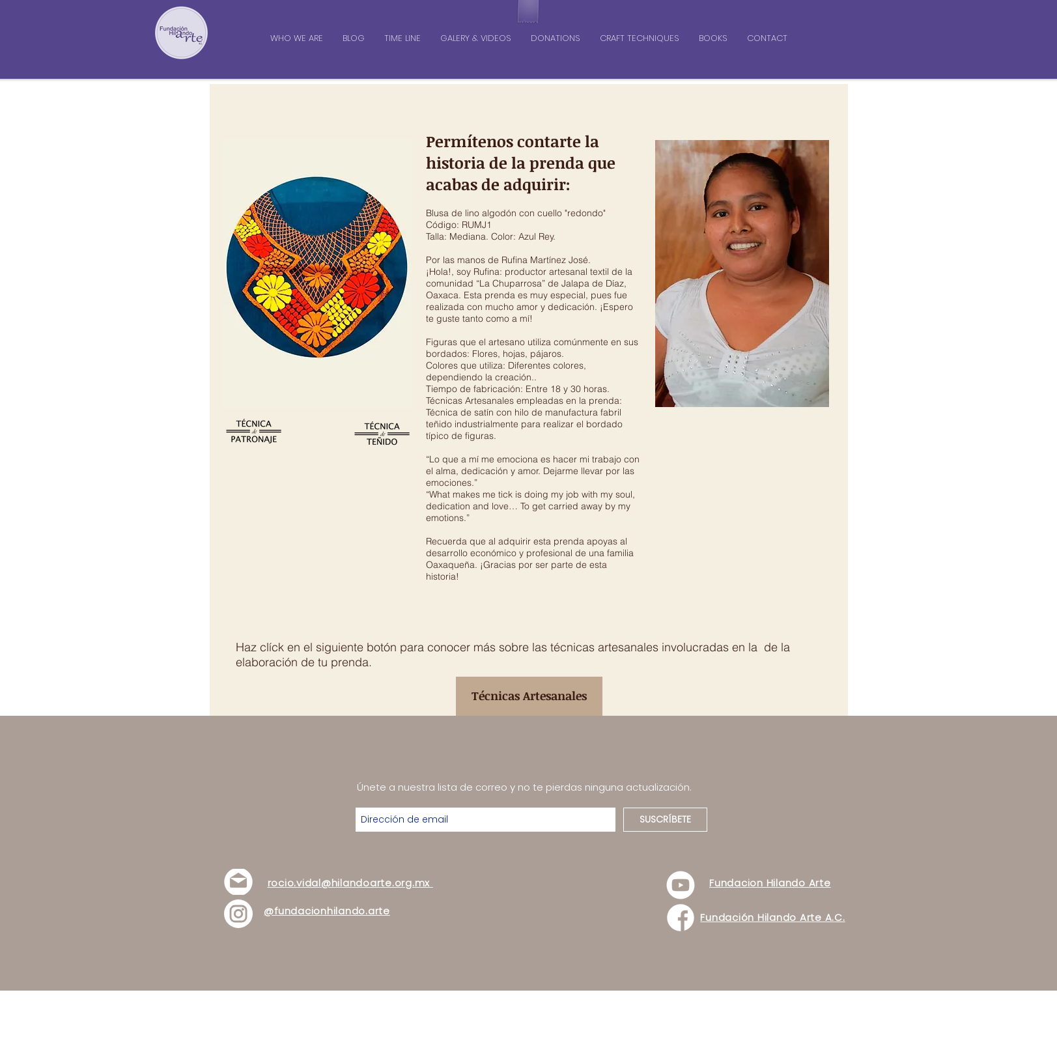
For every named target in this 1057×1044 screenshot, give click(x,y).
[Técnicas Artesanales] (529, 696)
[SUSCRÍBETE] (665, 820)
